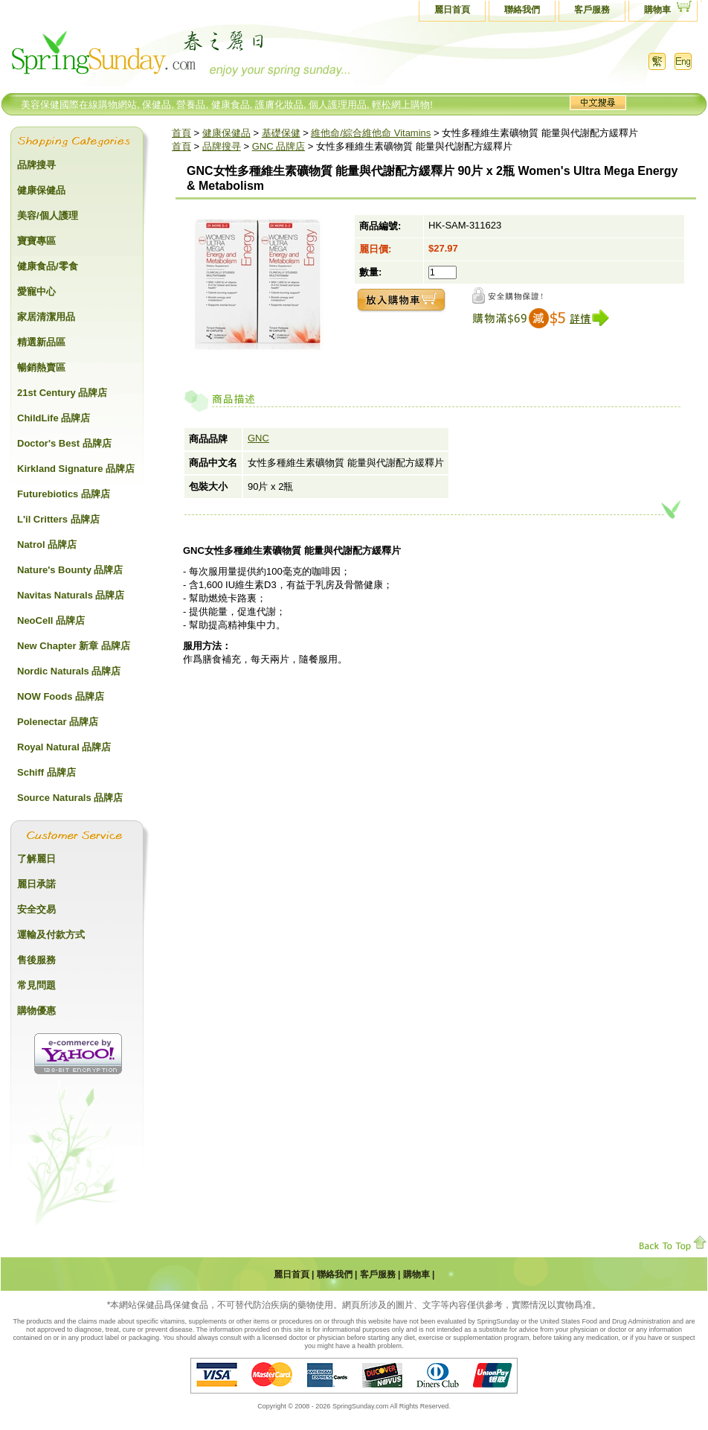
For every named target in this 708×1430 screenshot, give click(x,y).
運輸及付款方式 (51, 934)
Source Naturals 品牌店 (70, 797)
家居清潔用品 (46, 316)
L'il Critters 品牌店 (58, 519)
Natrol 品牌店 (47, 544)
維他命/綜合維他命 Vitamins (371, 132)
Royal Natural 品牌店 (64, 747)
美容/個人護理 (47, 215)
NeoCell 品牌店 (51, 620)
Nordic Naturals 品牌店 (68, 671)
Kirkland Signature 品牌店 (76, 468)
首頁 (181, 132)
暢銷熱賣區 (41, 367)
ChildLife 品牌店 (53, 418)
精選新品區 (41, 342)
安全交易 (36, 909)
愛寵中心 (36, 291)
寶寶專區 (36, 240)
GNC (258, 438)
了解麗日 (36, 858)
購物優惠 (36, 1010)
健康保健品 (226, 132)
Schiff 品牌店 (46, 772)
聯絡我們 (522, 9)
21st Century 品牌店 (62, 392)
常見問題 (36, 985)
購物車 (657, 9)
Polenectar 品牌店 (57, 721)
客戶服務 (592, 9)
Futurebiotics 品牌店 (63, 493)
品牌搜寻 (221, 146)
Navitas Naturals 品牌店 (71, 595)
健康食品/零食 (47, 266)
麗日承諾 (36, 884)
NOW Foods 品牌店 (60, 696)
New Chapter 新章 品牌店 (73, 645)
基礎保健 (281, 132)
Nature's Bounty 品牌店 (70, 569)
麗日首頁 (452, 9)
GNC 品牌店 (279, 146)
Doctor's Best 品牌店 (64, 443)
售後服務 (36, 959)
